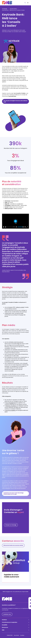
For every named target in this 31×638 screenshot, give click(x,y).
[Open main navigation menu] (28, 2)
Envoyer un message (10, 525)
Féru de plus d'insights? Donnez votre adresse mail (15, 101)
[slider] (8, 227)
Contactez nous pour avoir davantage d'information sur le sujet (13, 493)
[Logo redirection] (7, 2)
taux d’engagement (11, 403)
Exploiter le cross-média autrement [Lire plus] (11, 576)
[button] (29, 561)
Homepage (4, 8)
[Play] (4, 227)
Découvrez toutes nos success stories (13, 545)
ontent (22, 307)
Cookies (22, 635)
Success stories (13, 8)
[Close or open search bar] (25, 2)
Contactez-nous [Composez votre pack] (7, 614)
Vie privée (16, 635)
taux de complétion (11, 410)
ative (17, 307)
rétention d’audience (11, 406)
